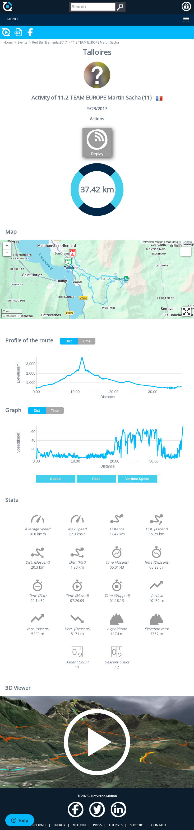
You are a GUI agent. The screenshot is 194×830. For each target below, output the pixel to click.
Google (187, 241)
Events (22, 42)
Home (8, 42)
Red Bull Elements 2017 (49, 42)
